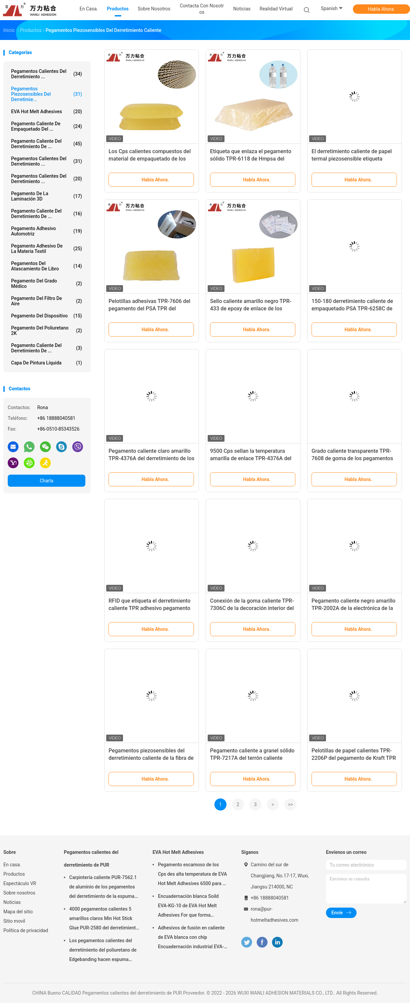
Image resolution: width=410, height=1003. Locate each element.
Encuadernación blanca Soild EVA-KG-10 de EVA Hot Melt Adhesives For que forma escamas (188, 906)
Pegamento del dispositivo (46, 315)
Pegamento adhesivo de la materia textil (46, 248)
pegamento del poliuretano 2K (46, 330)
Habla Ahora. (381, 9)
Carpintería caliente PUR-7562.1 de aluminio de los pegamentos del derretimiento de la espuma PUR (103, 888)
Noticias (12, 902)
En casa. (12, 864)
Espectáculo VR (19, 883)
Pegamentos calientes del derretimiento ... (46, 74)
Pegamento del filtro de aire (46, 301)
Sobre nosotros (19, 893)
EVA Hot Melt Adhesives (46, 111)
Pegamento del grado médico (46, 283)
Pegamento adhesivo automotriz (46, 231)
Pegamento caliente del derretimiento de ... (46, 143)
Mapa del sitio (18, 911)
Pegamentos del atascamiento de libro (46, 266)
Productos (14, 874)
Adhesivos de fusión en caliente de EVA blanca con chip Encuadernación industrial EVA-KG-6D (191, 938)
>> (290, 804)
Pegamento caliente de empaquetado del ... (46, 126)
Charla (46, 480)
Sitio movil (14, 921)
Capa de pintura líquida (46, 362)
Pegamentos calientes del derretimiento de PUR (91, 858)
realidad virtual (276, 8)
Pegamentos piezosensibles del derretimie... (46, 94)
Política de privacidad (25, 930)
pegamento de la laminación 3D (46, 196)
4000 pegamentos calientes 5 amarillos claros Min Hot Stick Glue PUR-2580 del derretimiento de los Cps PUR (103, 919)
